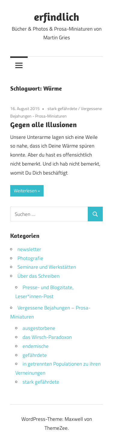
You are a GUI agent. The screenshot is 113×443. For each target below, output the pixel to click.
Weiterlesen (25, 190)
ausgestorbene (39, 328)
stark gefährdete (62, 108)
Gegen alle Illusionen (43, 124)
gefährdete (35, 355)
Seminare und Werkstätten (46, 267)
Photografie (30, 258)
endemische (36, 346)
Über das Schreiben (38, 276)
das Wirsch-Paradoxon (47, 337)
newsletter (29, 249)
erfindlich (56, 16)
